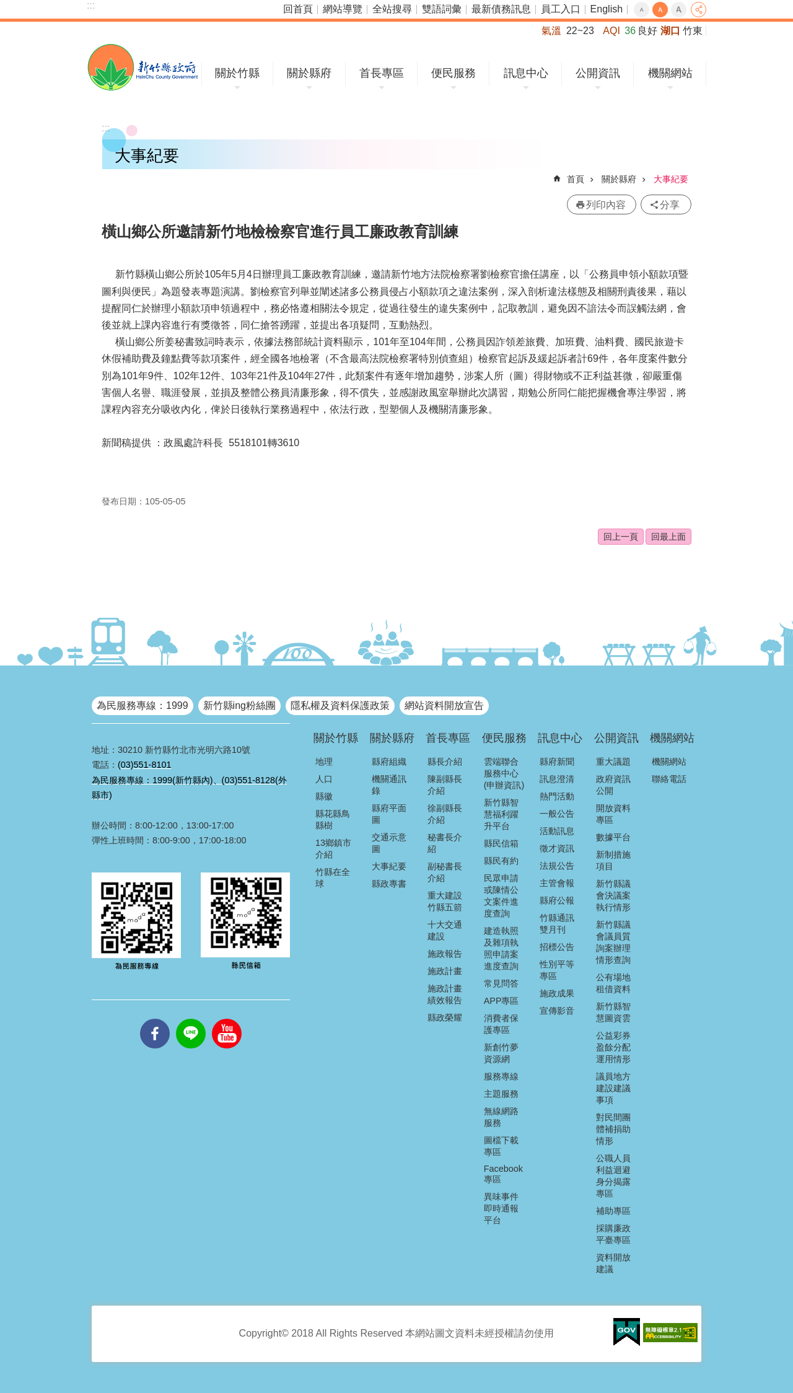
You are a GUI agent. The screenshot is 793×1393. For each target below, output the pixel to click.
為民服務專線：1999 (142, 705)
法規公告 (557, 866)
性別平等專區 (557, 970)
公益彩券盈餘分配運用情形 (613, 1047)
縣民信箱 (501, 843)
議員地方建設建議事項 (613, 1088)
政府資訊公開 (613, 785)
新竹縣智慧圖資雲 (613, 1012)
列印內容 (606, 205)
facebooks (155, 1019)
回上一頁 (620, 537)
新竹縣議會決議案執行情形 (613, 895)
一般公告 (557, 814)
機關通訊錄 (389, 785)
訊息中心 (526, 73)
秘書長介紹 (444, 843)
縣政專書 (389, 884)
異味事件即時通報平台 (501, 1208)
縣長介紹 (444, 762)
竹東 (693, 30)
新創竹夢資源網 (501, 1053)
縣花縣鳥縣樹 (332, 819)
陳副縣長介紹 (444, 785)
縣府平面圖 (389, 814)
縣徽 (324, 796)
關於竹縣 (237, 73)
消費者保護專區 (501, 1024)
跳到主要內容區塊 (6, 6)
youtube (227, 1019)
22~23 (580, 30)
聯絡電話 (669, 779)
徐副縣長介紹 (444, 814)
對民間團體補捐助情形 (613, 1129)
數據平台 (613, 837)
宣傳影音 (557, 1011)
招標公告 (557, 947)
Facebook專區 (503, 1174)
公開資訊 (598, 73)
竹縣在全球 (332, 878)
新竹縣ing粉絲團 (239, 705)
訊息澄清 (557, 779)
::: (91, 5)
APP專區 (501, 1001)
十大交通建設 (444, 930)
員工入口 (561, 9)
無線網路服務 (501, 1117)
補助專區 (613, 1211)
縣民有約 (501, 861)
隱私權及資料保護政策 (340, 705)
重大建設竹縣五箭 (444, 901)
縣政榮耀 (444, 1017)
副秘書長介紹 (444, 872)
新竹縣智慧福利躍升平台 (501, 814)
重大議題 (613, 762)
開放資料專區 (613, 814)
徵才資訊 (557, 848)
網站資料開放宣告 (444, 705)
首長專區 (381, 73)
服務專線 (501, 1076)
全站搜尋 (392, 9)
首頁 (575, 179)
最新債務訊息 (501, 9)
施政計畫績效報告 (444, 994)
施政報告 (444, 954)
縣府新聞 (557, 762)
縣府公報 (557, 900)
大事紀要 (671, 179)
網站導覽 (342, 9)
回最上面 (668, 537)
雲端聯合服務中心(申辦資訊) (504, 773)
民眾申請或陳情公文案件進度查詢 (501, 895)
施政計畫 (444, 971)
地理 (324, 762)
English (606, 9)
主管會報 (557, 883)
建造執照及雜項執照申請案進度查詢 (501, 948)
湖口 (670, 30)
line (191, 1019)
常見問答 (501, 983)
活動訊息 (557, 831)
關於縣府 (309, 73)
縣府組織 (389, 762)
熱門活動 (557, 796)
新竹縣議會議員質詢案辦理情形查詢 (613, 942)
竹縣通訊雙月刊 (557, 923)
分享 (698, 9)
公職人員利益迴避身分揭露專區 (613, 1175)
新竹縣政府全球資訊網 (143, 67)
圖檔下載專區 (501, 1146)
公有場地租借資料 (613, 983)
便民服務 (453, 73)
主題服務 (501, 1094)
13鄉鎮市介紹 (333, 848)
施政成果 (557, 993)
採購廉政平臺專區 (613, 1234)
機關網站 (670, 73)
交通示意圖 (389, 843)
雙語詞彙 (442, 9)
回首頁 (298, 9)
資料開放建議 (613, 1263)
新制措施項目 (613, 860)
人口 (324, 779)
